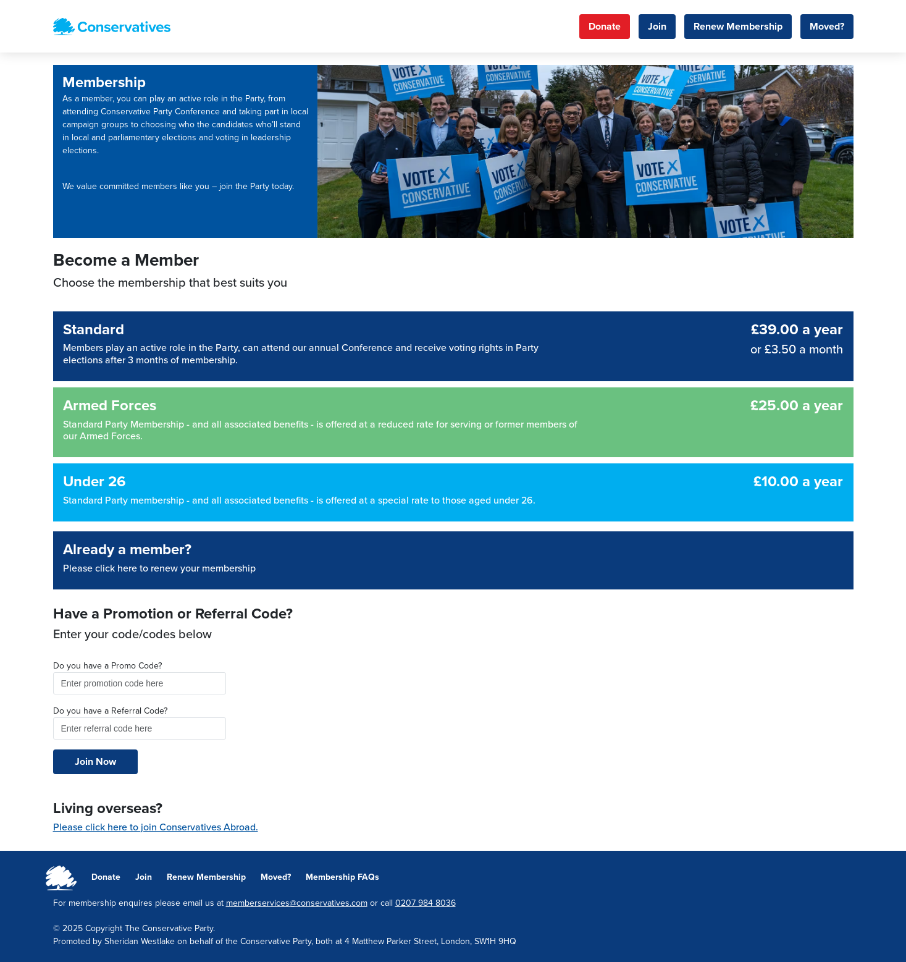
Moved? (827, 26)
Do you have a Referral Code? (110, 711)
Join (657, 26)
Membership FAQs (342, 877)
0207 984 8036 (425, 903)
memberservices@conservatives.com (296, 903)
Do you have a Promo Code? (107, 665)
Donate (605, 26)
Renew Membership (738, 26)
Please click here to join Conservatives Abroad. (155, 827)
